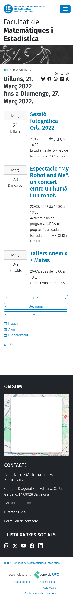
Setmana (36, 306)
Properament (18, 335)
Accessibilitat (48, 581)
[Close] (65, 9)
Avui (11, 329)
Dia (35, 298)
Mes (36, 314)
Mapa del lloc (22, 581)
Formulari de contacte (21, 521)
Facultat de (28, 30)
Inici (6, 69)
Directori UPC (14, 512)
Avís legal (48, 587)
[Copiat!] (67, 79)
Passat (13, 323)
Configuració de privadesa (40, 593)
